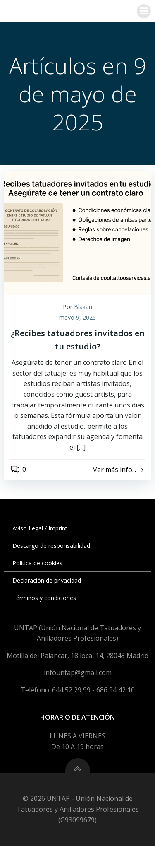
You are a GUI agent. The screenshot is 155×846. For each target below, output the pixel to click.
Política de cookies (37, 563)
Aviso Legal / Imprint (39, 528)
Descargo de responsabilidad (51, 546)
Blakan (83, 307)
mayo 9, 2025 (77, 317)
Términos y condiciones (44, 598)
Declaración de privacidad (46, 580)
